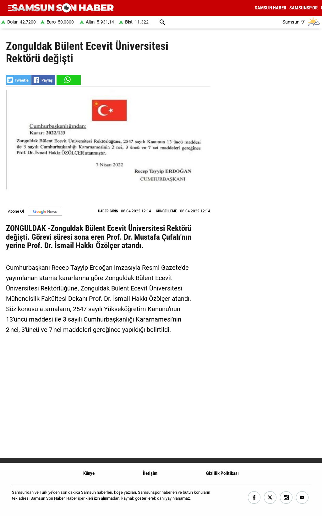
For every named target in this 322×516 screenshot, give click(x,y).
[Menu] (10, 8)
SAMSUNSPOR (303, 8)
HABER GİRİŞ (108, 211)
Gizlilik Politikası (222, 473)
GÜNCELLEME (166, 211)
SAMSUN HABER (270, 8)
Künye (89, 473)
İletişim (150, 473)
